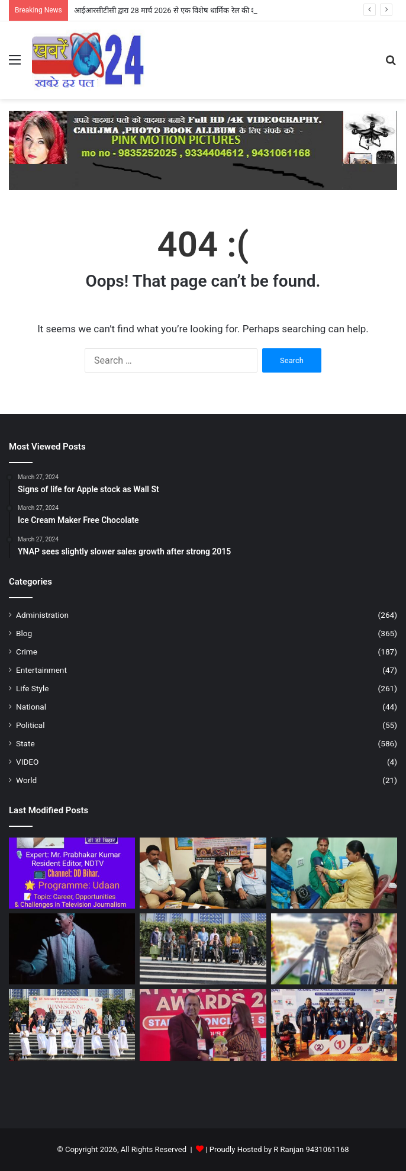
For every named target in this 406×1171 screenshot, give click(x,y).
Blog (24, 633)
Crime (26, 651)
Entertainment (41, 670)
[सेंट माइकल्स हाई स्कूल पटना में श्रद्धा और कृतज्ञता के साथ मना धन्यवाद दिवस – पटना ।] (72, 1024)
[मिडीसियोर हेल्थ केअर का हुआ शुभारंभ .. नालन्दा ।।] (334, 873)
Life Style (32, 688)
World (26, 780)
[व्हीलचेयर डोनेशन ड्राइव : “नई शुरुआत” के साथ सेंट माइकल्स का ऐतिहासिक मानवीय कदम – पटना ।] (203, 948)
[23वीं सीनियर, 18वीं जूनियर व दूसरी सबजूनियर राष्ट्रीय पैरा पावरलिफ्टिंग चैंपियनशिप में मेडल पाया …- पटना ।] (334, 1024)
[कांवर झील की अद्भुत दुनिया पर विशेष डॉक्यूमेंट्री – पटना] (334, 948)
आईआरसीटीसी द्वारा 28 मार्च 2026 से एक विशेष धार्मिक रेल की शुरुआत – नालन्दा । (190, 10)
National (31, 706)
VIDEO (27, 761)
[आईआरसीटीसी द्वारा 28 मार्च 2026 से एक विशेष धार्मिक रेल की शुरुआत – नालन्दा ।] (203, 873)
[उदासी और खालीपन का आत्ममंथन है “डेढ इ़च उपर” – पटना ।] (72, 948)
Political (30, 725)
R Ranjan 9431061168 (311, 1149)
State (25, 743)
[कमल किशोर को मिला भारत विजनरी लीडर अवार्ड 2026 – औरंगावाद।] (203, 1024)
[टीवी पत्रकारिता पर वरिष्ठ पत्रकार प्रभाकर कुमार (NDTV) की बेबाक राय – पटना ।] (72, 873)
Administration (42, 615)
